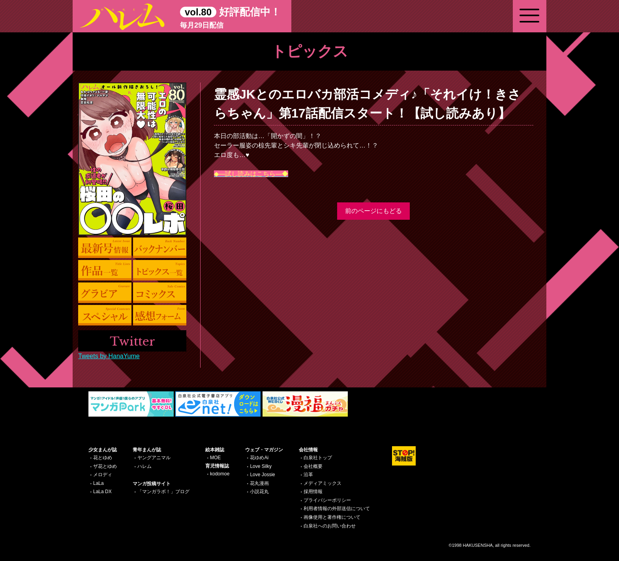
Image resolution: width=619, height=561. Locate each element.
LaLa (98, 483)
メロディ (102, 474)
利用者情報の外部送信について (337, 508)
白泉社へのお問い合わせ (330, 526)
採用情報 (313, 491)
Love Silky (261, 466)
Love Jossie (262, 474)
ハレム (144, 466)
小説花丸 (259, 491)
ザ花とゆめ (105, 466)
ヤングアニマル (154, 457)
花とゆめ (102, 457)
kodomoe (219, 474)
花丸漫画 (259, 483)
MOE (215, 457)
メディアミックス (322, 483)
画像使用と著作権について (332, 517)
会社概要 (313, 466)
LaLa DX (102, 491)
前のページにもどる (373, 211)
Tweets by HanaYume (109, 356)
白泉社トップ (318, 457)
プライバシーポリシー (327, 500)
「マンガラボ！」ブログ (163, 491)
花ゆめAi (259, 457)
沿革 (308, 474)
